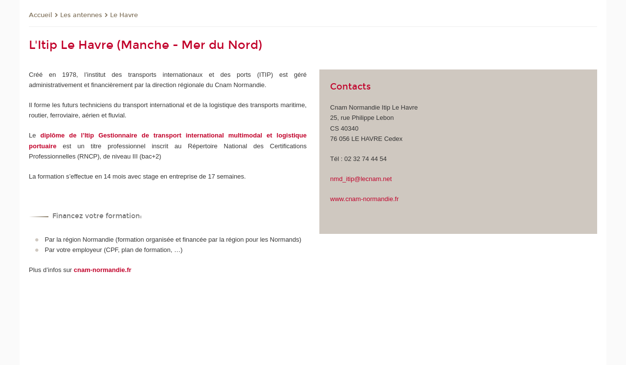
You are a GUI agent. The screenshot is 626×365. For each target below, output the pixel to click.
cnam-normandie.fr (103, 270)
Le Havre (124, 15)
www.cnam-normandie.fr (364, 199)
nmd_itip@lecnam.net (361, 178)
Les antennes (81, 15)
